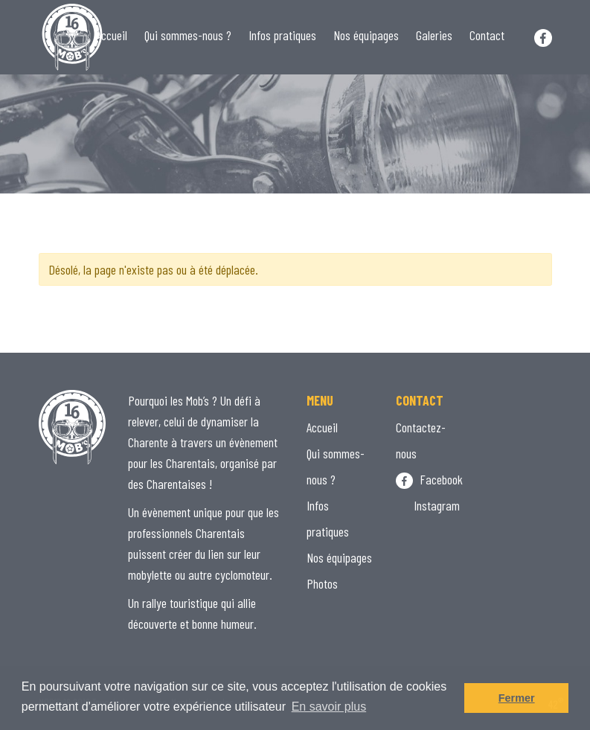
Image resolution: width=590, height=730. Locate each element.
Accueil (111, 35)
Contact (486, 35)
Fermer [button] (516, 698)
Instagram (428, 505)
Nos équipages (366, 35)
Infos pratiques (282, 35)
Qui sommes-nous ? (187, 35)
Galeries (434, 35)
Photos (322, 583)
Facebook (429, 479)
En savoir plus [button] (329, 706)
